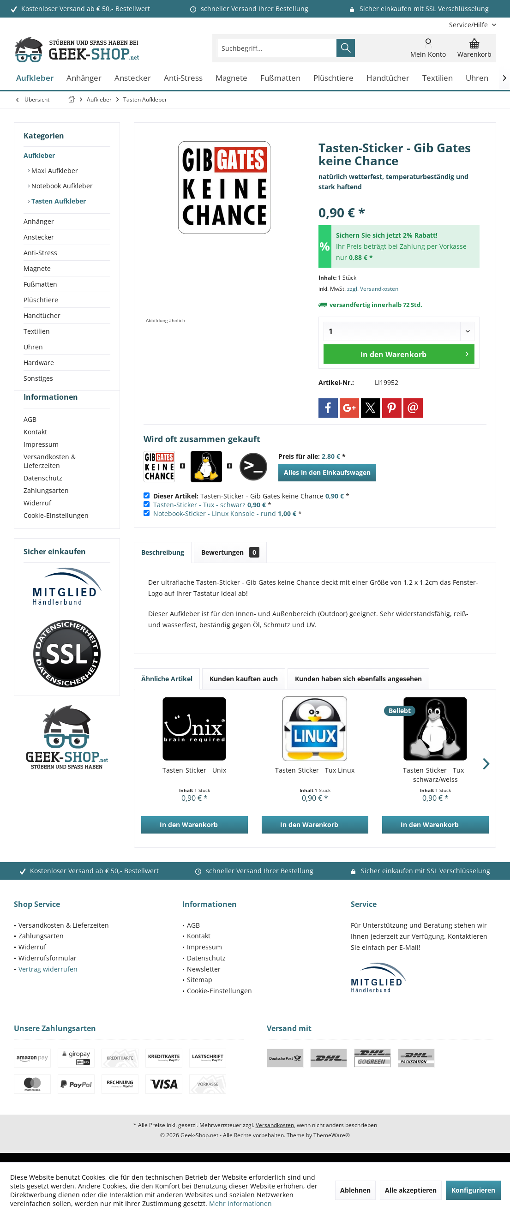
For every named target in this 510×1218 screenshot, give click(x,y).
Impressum (41, 460)
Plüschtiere (41, 299)
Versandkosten (275, 1125)
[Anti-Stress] (183, 78)
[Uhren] (477, 78)
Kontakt (35, 448)
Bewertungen (230, 552)
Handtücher (42, 315)
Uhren (33, 346)
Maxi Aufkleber (54, 170)
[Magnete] (231, 78)
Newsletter (204, 969)
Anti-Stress (40, 252)
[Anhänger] (84, 78)
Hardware (39, 362)
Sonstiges (38, 378)
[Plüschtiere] (333, 78)
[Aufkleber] (35, 78)
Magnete (37, 268)
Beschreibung (162, 552)
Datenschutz (43, 494)
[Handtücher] (388, 78)
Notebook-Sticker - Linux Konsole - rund (214, 513)
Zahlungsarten (46, 507)
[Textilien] (437, 78)
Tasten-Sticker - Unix (194, 770)
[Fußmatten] (280, 78)
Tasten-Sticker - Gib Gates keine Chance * (251, 496)
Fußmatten (40, 284)
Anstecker (39, 237)
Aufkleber (39, 155)
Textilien (37, 331)
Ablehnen (355, 1190)
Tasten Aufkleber (58, 201)
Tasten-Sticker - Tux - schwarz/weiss (435, 775)
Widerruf (37, 519)
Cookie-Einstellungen (56, 532)
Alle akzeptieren (411, 1190)
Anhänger (39, 221)
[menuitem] (469, 24)
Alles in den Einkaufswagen (327, 472)
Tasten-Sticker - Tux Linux (314, 770)
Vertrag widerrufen (48, 969)
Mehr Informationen (240, 1203)
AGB (30, 436)
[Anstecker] (132, 78)
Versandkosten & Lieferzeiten (50, 477)
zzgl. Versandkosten (372, 289)
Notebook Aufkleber (61, 185)
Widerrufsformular (47, 958)
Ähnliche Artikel (166, 678)
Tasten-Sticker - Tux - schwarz (199, 504)
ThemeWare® (331, 1135)
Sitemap (199, 979)
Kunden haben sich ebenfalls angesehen (358, 678)
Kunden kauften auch (244, 678)
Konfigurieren (473, 1190)
